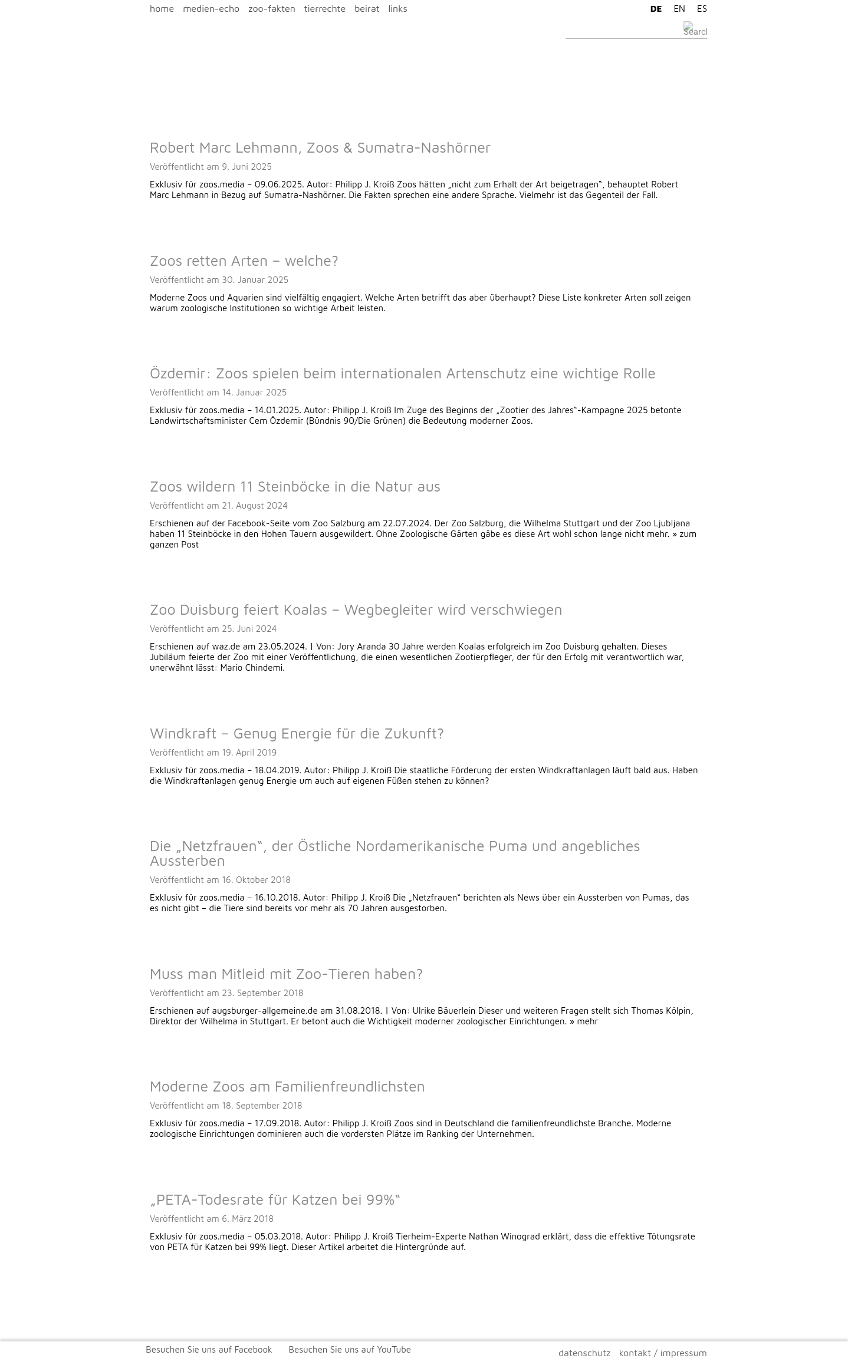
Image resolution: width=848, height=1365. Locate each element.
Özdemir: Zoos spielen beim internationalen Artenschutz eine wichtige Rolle (403, 372)
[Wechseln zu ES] (699, 8)
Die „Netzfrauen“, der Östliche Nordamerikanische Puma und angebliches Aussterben (395, 853)
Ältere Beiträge (171, 1297)
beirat (366, 8)
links (398, 8)
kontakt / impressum (663, 1352)
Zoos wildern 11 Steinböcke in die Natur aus (295, 485)
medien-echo (211, 8)
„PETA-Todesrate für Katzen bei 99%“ (275, 1199)
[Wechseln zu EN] (676, 8)
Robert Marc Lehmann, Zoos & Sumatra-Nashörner (320, 147)
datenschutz (584, 1352)
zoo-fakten (271, 8)
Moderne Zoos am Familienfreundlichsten (287, 1085)
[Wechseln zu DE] (653, 8)
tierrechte (325, 8)
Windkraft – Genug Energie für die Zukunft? (297, 732)
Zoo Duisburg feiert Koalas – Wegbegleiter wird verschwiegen (356, 609)
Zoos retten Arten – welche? (244, 260)
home (162, 8)
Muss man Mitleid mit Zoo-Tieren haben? (286, 973)
